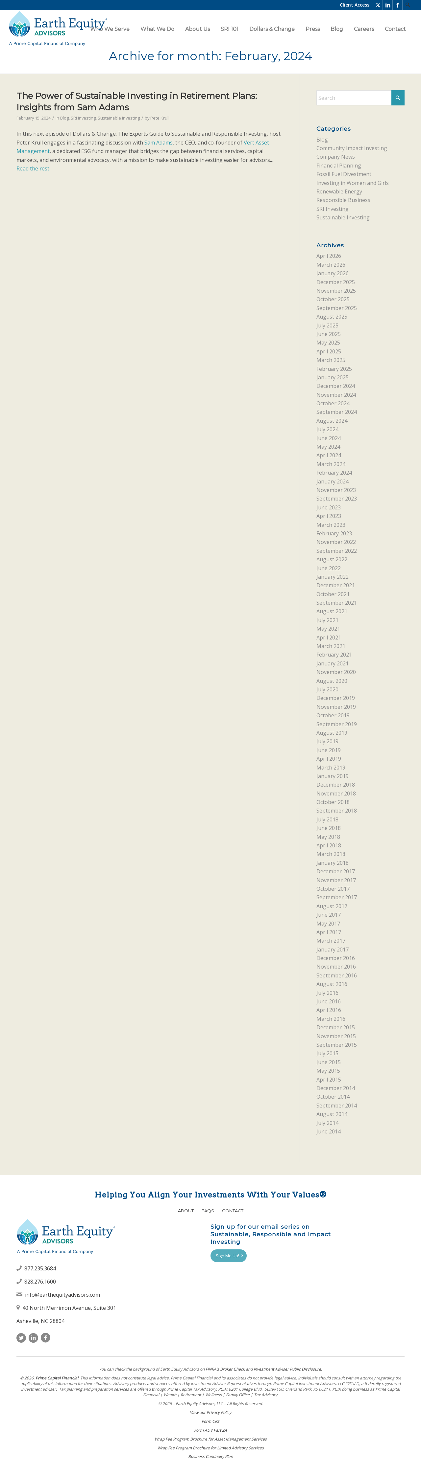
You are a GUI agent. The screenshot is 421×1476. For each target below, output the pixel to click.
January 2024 (332, 481)
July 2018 (327, 819)
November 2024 (336, 394)
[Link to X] (378, 5)
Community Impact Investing (351, 148)
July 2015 (327, 1053)
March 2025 (330, 360)
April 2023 (328, 516)
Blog (64, 118)
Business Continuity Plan (210, 1456)
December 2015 (335, 1027)
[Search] (407, 5)
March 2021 (330, 646)
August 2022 (331, 559)
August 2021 (331, 611)
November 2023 (336, 490)
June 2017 (328, 914)
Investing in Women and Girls (352, 183)
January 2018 (332, 862)
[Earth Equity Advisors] (58, 29)
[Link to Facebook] (397, 5)
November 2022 (336, 542)
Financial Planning (338, 165)
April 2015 (328, 1079)
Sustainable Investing (119, 118)
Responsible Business (343, 200)
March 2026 (330, 264)
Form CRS (210, 1421)
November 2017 (336, 880)
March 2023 (330, 524)
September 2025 (336, 308)
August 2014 (331, 1114)
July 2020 (327, 689)
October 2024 (333, 403)
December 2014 (335, 1088)
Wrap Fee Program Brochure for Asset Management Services (211, 1439)
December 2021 (335, 585)
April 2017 (328, 932)
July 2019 (327, 741)
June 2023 (328, 507)
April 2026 (328, 255)
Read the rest (32, 168)
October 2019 (333, 715)
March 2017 (330, 940)
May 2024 (328, 446)
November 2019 (336, 706)
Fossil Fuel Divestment (343, 174)
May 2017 (328, 923)
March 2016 (330, 1018)
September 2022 (336, 550)
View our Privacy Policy (210, 1412)
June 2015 (328, 1062)
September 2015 (336, 1044)
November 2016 (336, 966)
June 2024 (328, 438)
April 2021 (328, 637)
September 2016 (336, 975)
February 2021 (334, 654)
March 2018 (330, 854)
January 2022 (332, 576)
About (186, 1210)
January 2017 (332, 949)
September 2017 (336, 897)
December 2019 (335, 698)
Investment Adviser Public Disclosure (287, 1369)
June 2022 (328, 568)
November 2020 (336, 672)
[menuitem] (407, 5)
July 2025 (327, 325)
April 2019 (328, 758)
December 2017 (335, 871)
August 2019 (331, 732)
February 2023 (334, 533)
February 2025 (334, 368)
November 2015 (336, 1036)
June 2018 (328, 828)
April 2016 (328, 1010)
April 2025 (328, 351)
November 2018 (336, 793)
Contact (232, 1210)
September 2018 (336, 810)
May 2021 (328, 628)
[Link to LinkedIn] (387, 5)
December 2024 (335, 386)
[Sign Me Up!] (228, 1256)
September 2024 (336, 411)
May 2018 (328, 836)
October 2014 (333, 1096)
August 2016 (331, 984)
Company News (335, 156)
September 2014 (336, 1105)
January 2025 (332, 377)
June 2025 (328, 334)
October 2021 (333, 594)
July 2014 (327, 1123)
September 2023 (336, 498)
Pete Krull (159, 118)
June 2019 (328, 750)
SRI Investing (83, 118)
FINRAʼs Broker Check (225, 1369)
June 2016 (328, 1001)
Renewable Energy (339, 191)
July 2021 (327, 620)
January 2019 (332, 776)
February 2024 (334, 472)
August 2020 (331, 680)
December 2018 (335, 784)
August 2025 (331, 316)
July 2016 (327, 992)
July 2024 (327, 429)
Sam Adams (158, 142)
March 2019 (330, 767)
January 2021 (332, 663)
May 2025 (328, 342)
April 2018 (328, 845)
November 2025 (336, 290)
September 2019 (336, 724)
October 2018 (333, 802)
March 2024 (330, 464)
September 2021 (336, 602)
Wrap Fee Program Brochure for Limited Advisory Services (210, 1448)
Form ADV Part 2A (210, 1430)
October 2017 (333, 888)
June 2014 (328, 1131)
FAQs (208, 1210)
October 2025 (333, 299)
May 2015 (328, 1070)
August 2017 (331, 906)
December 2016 (335, 958)
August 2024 (331, 420)
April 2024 (328, 455)
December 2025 (335, 282)
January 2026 (332, 273)
